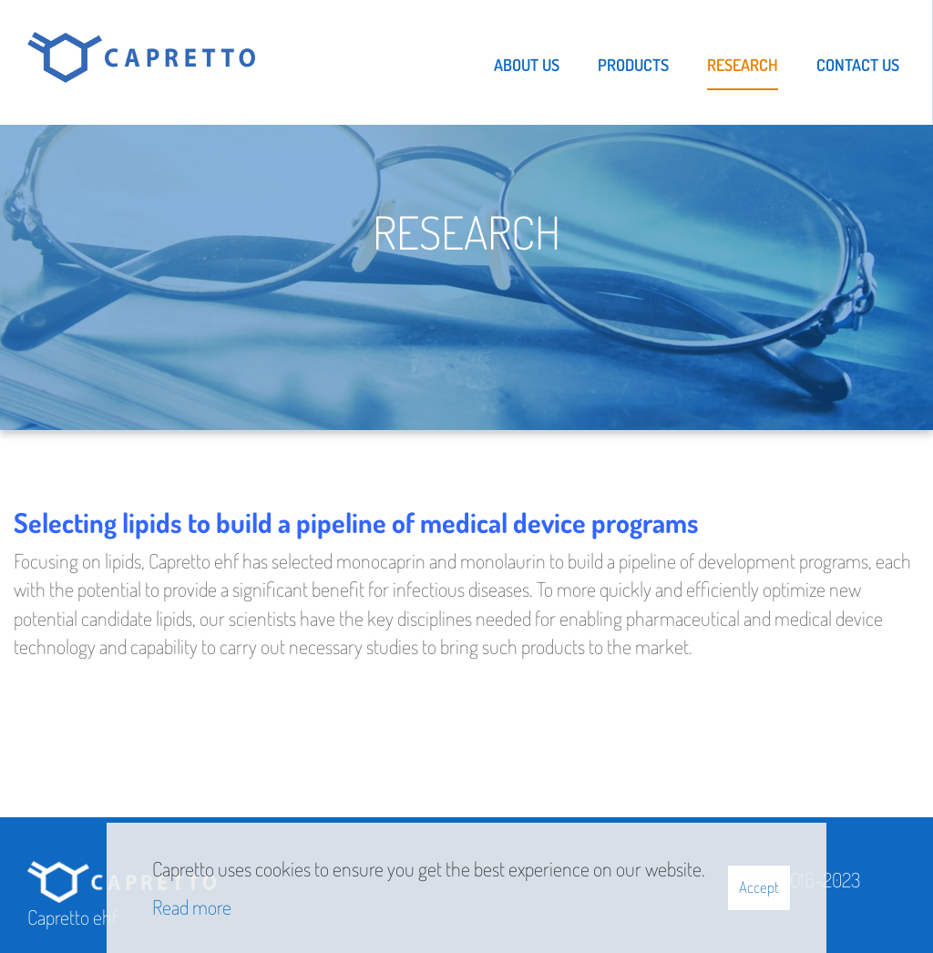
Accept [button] (759, 887)
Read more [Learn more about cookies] (191, 906)
